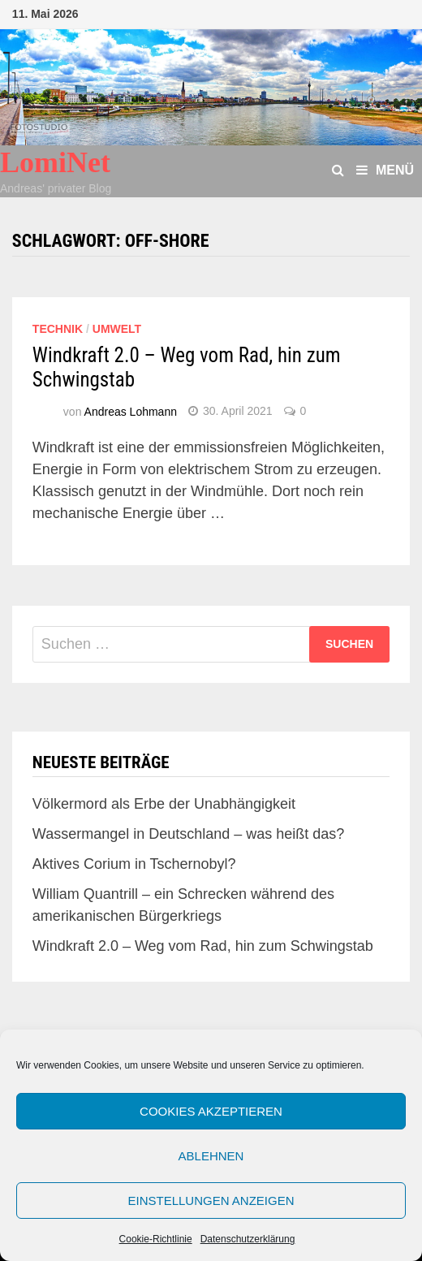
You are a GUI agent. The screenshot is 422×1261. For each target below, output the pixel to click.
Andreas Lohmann (130, 410)
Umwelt (117, 328)
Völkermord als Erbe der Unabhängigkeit (163, 804)
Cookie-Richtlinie (155, 1239)
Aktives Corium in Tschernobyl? (134, 864)
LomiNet (55, 162)
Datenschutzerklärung (247, 1239)
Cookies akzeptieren (211, 1111)
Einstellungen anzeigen (210, 1200)
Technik (57, 328)
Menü (385, 170)
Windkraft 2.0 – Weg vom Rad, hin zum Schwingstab (202, 946)
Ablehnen (211, 1156)
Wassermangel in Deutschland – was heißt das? (188, 834)
